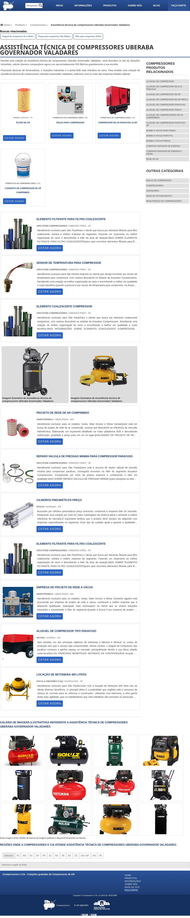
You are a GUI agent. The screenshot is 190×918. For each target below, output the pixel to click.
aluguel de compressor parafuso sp (165, 124)
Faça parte (178, 5)
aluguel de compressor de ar (163, 94)
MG (24, 793)
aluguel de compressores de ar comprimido (164, 116)
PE (63, 793)
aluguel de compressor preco (164, 110)
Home (128, 812)
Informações (83, 5)
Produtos (109, 5)
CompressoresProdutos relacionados (160, 68)
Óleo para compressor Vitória (88, 36)
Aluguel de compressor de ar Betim (18, 36)
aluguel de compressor (160, 81)
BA (69, 793)
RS (56, 793)
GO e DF (85, 793)
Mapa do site (132, 823)
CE (75, 793)
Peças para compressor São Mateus (54, 36)
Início (59, 5)
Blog (156, 5)
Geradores (152, 191)
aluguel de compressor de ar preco (167, 99)
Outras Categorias (164, 171)
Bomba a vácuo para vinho (161, 130)
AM (94, 793)
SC (50, 793)
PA (100, 793)
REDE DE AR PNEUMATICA (159, 196)
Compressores (155, 185)
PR (43, 793)
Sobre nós (135, 5)
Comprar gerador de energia (163, 146)
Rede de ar (152, 159)
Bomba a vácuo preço (158, 141)
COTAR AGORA (14, 138)
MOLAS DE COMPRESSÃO (159, 180)
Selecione (8, 793)
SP (37, 793)
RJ (18, 793)
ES (31, 793)
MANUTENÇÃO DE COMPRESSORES (164, 201)
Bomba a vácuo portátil (159, 136)
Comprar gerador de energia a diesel (164, 152)
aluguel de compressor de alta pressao (164, 87)
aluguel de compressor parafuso (165, 105)
